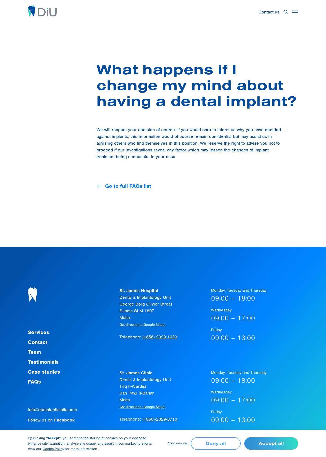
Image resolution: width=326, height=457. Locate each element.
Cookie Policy (53, 449)
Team (34, 352)
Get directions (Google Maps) (142, 324)
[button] (295, 12)
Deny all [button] (216, 443)
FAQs (34, 381)
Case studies (44, 371)
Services (38, 332)
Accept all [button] (271, 443)
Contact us (269, 12)
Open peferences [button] (177, 443)
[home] (42, 12)
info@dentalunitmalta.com (52, 410)
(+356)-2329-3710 (159, 419)
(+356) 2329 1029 (159, 337)
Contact (37, 342)
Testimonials (43, 362)
